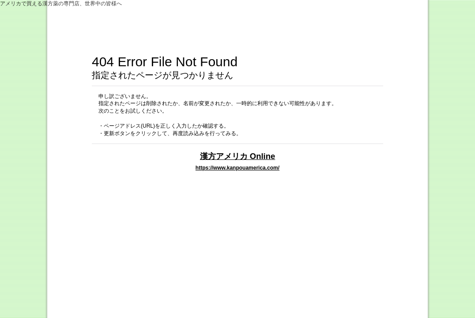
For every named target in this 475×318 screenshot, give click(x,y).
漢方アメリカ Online (237, 156)
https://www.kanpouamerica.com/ (237, 168)
